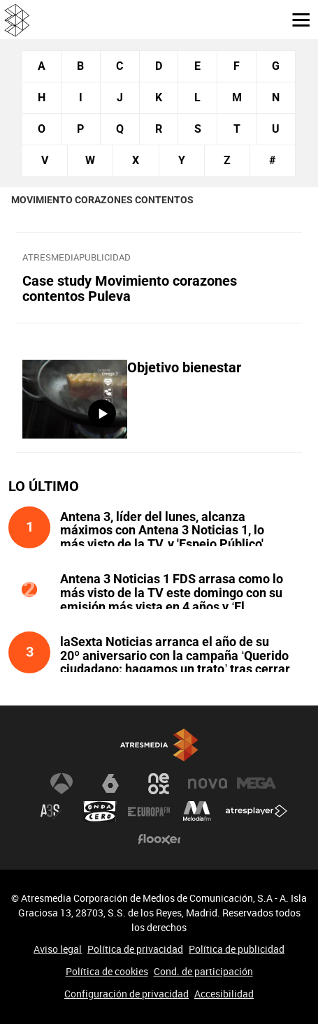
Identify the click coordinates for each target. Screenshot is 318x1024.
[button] (296, 19)
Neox (159, 783)
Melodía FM (197, 811)
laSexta (110, 783)
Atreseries (51, 811)
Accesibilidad (224, 993)
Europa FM (149, 811)
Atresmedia (159, 745)
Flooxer (159, 839)
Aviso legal (58, 949)
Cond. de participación (203, 971)
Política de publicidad (236, 949)
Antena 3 (61, 783)
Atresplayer (256, 811)
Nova (208, 783)
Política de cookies (107, 971)
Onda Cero (100, 811)
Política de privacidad (135, 949)
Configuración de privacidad (126, 993)
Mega (256, 783)
